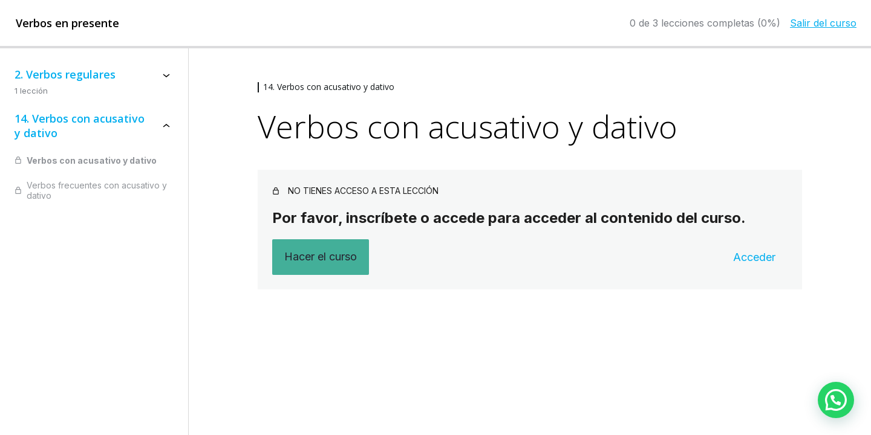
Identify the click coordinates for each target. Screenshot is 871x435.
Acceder (754, 257)
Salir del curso (823, 23)
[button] (836, 400)
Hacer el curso (320, 256)
